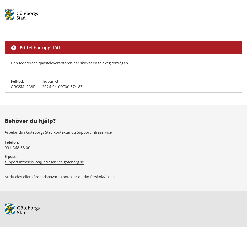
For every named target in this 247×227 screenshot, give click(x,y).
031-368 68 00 (17, 147)
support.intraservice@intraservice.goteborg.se (44, 161)
